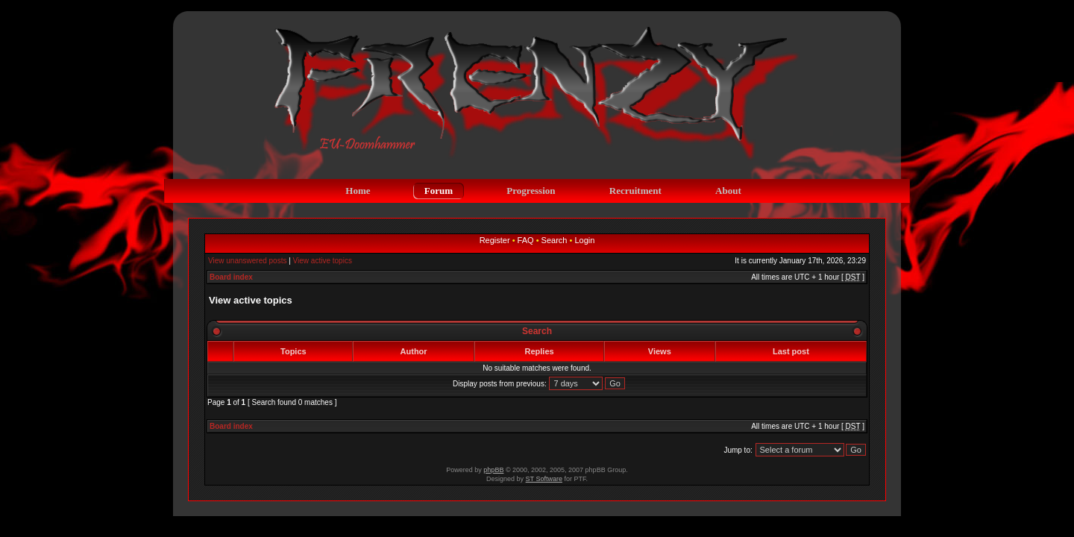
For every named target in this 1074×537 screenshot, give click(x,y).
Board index (231, 277)
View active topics (322, 261)
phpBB (493, 470)
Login (584, 240)
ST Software (544, 479)
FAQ (526, 240)
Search (554, 240)
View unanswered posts (247, 261)
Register (495, 240)
